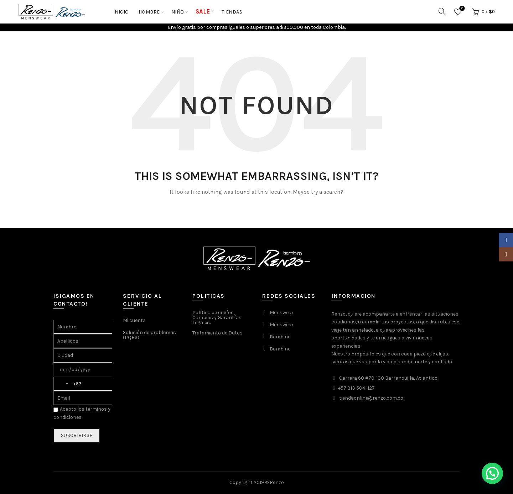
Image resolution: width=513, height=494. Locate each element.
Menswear (282, 313)
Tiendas (232, 12)
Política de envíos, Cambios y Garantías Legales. (217, 318)
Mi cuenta (134, 320)
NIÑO (177, 12)
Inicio (121, 12)
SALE (203, 11)
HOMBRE (149, 12)
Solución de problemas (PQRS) (149, 334)
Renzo (277, 482)
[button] (492, 473)
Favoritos (461, 8)
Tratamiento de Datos (217, 333)
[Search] (442, 11)
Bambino (280, 337)
